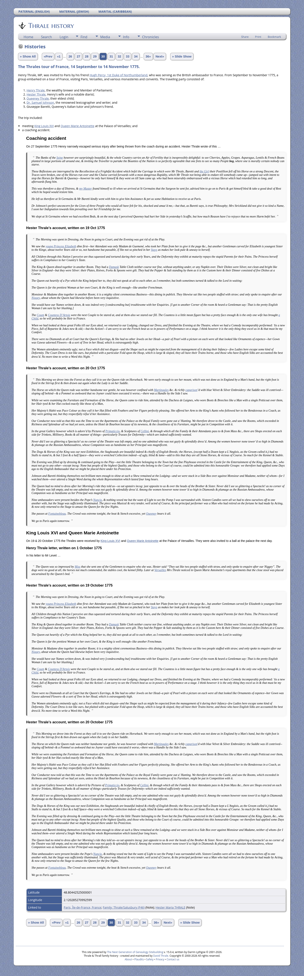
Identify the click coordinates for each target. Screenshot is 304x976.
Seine (59, 157)
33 (127, 56)
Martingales (161, 390)
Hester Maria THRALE (170, 907)
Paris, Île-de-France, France (82, 907)
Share (245, 37)
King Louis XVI (44, 126)
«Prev (48, 56)
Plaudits (139, 959)
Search (46, 37)
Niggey (36, 297)
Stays (154, 249)
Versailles (160, 570)
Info (126, 37)
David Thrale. (160, 956)
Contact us (173, 959)
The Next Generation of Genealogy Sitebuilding (135, 952)
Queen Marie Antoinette (77, 126)
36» (148, 56)
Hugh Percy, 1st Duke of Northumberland (118, 75)
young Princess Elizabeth (61, 246)
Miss (77, 566)
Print (258, 37)
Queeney (151, 513)
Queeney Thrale (38, 98)
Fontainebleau (57, 513)
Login (64, 37)
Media (105, 37)
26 (70, 56)
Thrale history (51, 25)
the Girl (204, 171)
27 (78, 56)
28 (86, 56)
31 (111, 56)
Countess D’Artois (59, 315)
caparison (191, 390)
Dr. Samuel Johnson (40, 102)
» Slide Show (181, 56)
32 (119, 56)
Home (28, 37)
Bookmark (274, 37)
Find (83, 37)
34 (135, 56)
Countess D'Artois (59, 669)
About (128, 959)
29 (94, 56)
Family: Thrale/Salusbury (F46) (124, 907)
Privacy (160, 959)
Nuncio (97, 500)
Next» (159, 56)
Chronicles (150, 37)
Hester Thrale (36, 94)
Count (40, 315)
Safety (150, 959)
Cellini (145, 431)
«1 (58, 56)
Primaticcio (112, 431)
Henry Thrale (36, 90)
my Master (85, 188)
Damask (114, 267)
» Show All (28, 56)
